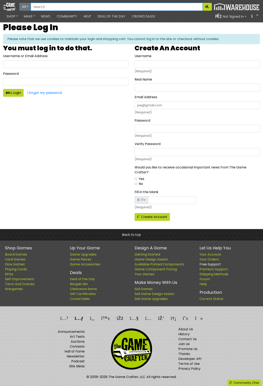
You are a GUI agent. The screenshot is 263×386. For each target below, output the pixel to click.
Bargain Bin (79, 284)
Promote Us (187, 349)
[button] (12, 16)
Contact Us (187, 339)
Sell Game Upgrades (151, 298)
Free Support (210, 264)
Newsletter (76, 356)
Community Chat (244, 383)
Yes (141, 178)
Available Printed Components (159, 264)
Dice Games (15, 264)
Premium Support (214, 269)
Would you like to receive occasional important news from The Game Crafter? (190, 170)
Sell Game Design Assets (154, 294)
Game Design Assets (151, 259)
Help (87, 16)
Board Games (16, 254)
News (45, 16)
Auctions (78, 341)
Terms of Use (189, 363)
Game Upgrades (83, 254)
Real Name (143, 79)
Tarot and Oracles (20, 284)
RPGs (9, 274)
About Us (185, 329)
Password (11, 73)
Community (67, 16)
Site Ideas (77, 366)
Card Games (15, 259)
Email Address (146, 97)
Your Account (210, 254)
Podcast (78, 361)
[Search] (117, 7)
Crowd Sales (143, 16)
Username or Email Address (25, 56)
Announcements (71, 331)
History (184, 334)
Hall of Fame (75, 351)
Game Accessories (85, 264)
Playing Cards (16, 269)
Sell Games (144, 289)
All (24, 6)
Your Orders (209, 259)
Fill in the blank (146, 192)
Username (143, 56)
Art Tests (77, 336)
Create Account (152, 216)
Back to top (131, 234)
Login (13, 92)
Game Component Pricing (156, 269)
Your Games (144, 274)
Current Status (211, 298)
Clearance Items (83, 289)
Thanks (184, 353)
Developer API (189, 358)
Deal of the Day (111, 16)
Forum (205, 279)
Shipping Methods (214, 274)
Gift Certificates (83, 294)
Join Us (184, 344)
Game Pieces (80, 259)
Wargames (14, 289)
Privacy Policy (189, 368)
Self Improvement (19, 279)
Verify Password (147, 144)
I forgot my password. (44, 92)
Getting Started (147, 254)
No (141, 183)
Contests (77, 346)
